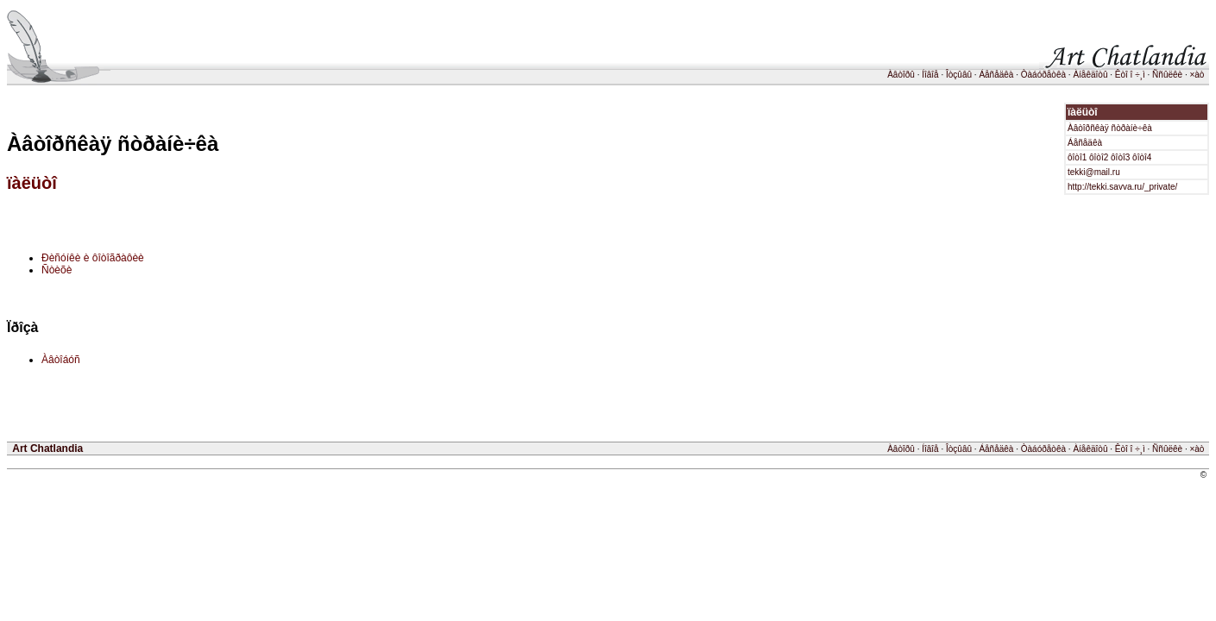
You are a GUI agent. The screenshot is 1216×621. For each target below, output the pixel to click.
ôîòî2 (1098, 157)
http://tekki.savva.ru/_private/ (1122, 186)
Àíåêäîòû (1090, 74)
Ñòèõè (56, 270)
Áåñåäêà (996, 74)
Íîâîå (930, 74)
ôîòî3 (1120, 157)
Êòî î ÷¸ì (1130, 74)
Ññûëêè (1167, 74)
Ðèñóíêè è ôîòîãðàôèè (92, 258)
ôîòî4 (1141, 157)
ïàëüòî (32, 182)
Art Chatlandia (47, 448)
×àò (1196, 74)
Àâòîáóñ (60, 360)
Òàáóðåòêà (1043, 74)
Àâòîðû (901, 74)
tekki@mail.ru (1094, 172)
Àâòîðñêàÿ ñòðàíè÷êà (1110, 128)
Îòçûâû (959, 74)
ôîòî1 (1077, 157)
